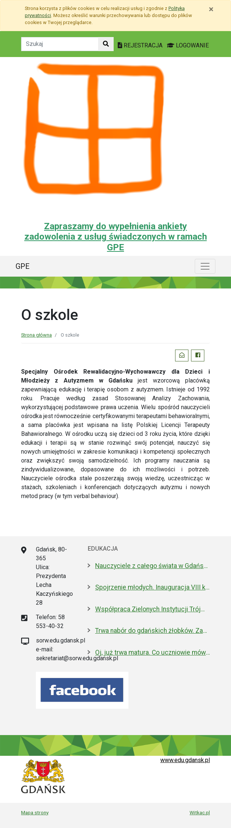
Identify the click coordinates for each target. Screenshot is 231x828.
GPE (23, 266)
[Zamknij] (211, 9)
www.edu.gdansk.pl (185, 760)
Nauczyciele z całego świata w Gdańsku (152, 566)
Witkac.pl (200, 812)
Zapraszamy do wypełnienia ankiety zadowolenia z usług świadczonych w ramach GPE (115, 237)
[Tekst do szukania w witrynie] (59, 44)
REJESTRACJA (141, 45)
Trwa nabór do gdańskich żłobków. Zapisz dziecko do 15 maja (152, 630)
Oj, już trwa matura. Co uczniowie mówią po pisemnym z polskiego (152, 652)
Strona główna (36, 335)
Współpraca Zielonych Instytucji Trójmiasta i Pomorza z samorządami (152, 609)
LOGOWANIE (188, 45)
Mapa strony (34, 812)
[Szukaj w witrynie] (106, 44)
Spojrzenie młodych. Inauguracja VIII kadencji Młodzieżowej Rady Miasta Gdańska (152, 587)
